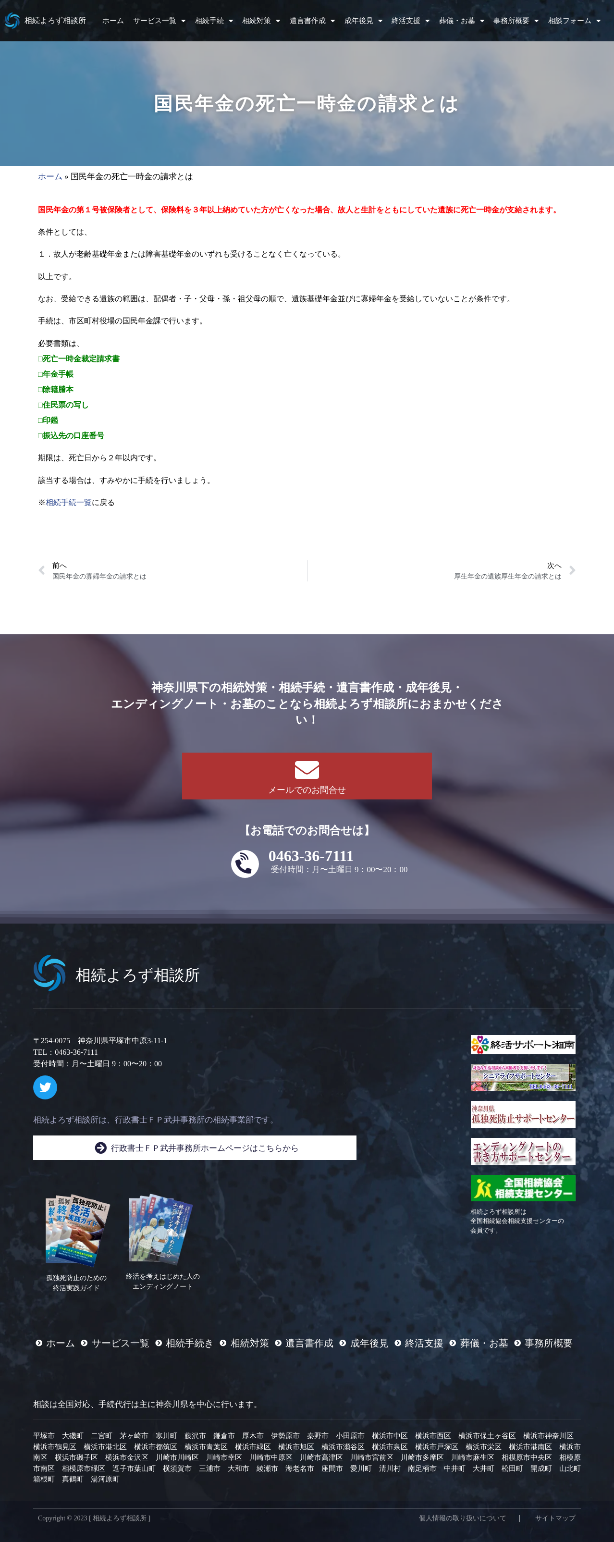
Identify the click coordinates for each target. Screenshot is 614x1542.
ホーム (113, 21)
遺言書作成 (312, 20)
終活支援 (411, 20)
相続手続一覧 (69, 502)
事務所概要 (516, 20)
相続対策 (261, 20)
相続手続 (214, 20)
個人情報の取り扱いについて (462, 1518)
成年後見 (363, 20)
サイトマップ (555, 1518)
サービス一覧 (159, 20)
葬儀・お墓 (461, 20)
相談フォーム (574, 20)
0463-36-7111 (311, 855)
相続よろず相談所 (55, 20)
